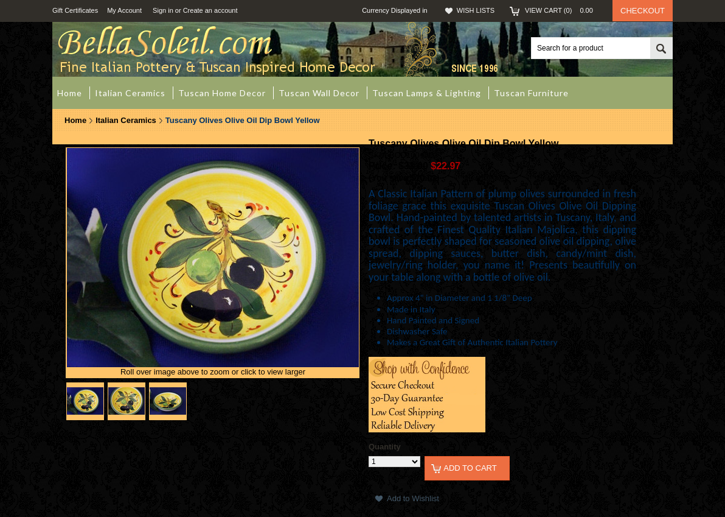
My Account (124, 10)
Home (75, 120)
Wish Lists (475, 10)
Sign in (163, 10)
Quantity (385, 446)
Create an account (210, 10)
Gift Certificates (75, 10)
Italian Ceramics (125, 120)
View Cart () (562, 10)
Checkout (642, 10)
